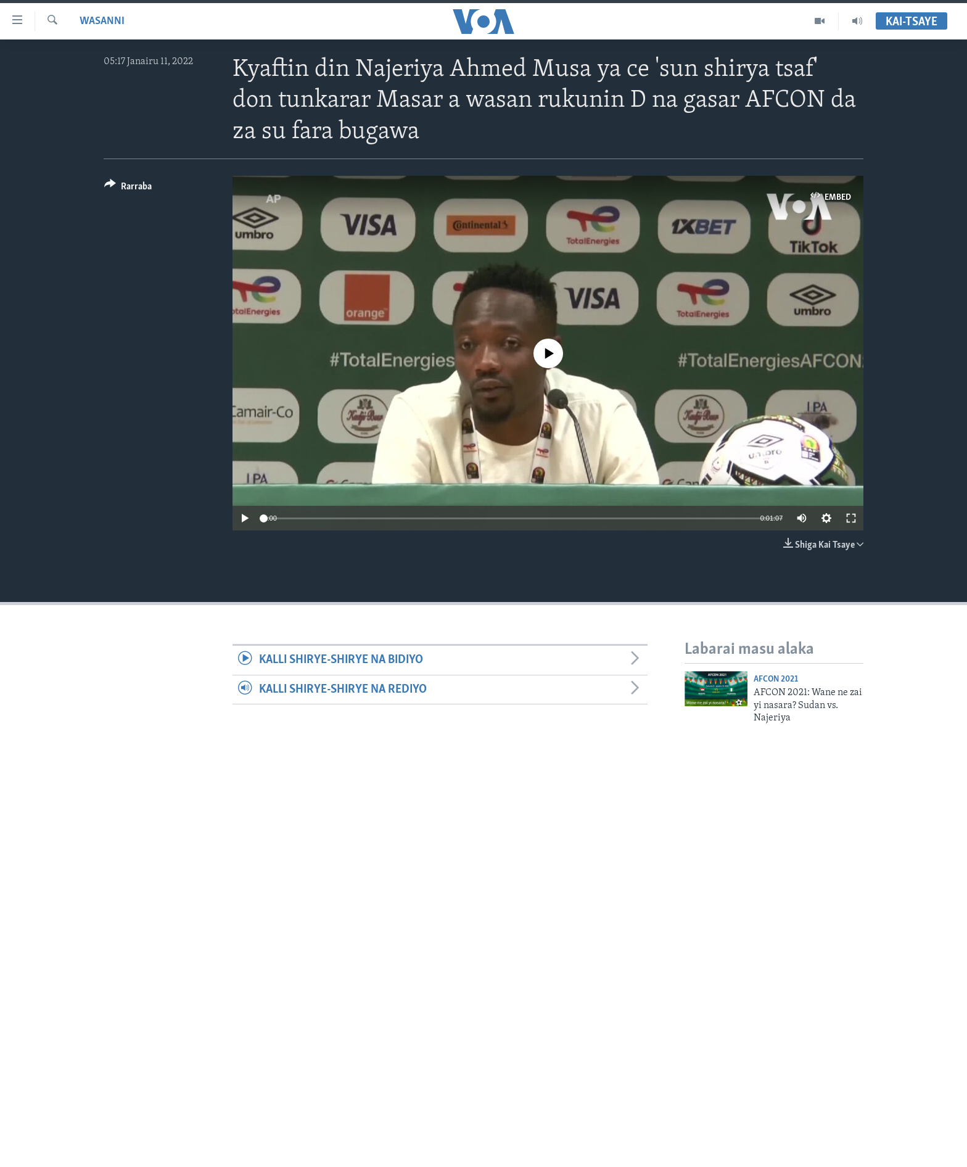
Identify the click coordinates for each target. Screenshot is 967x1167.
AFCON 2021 (776, 679)
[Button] (128, 188)
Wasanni (102, 21)
